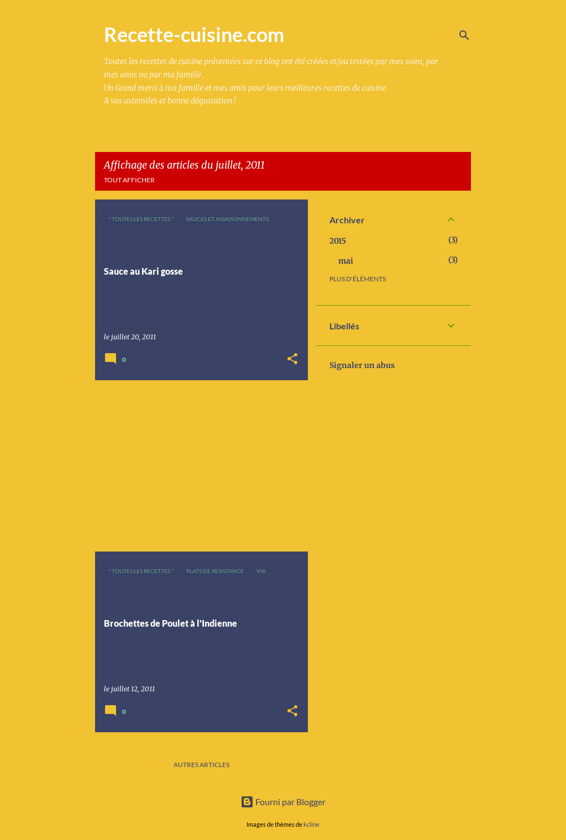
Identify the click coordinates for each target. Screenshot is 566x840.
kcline (311, 824)
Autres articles (201, 764)
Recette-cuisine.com (194, 34)
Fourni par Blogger (283, 801)
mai (345, 261)
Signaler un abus (362, 365)
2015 (337, 241)
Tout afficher (129, 180)
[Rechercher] (464, 35)
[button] (292, 359)
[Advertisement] (197, 466)
